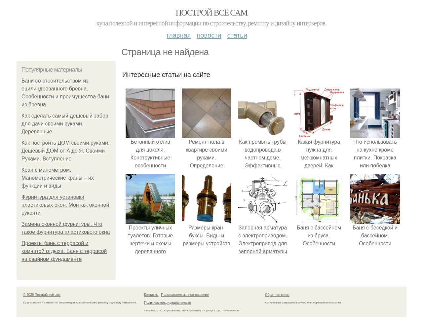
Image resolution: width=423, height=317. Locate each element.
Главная (179, 35)
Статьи (237, 35)
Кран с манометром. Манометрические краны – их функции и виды (57, 178)
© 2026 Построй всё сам (41, 295)
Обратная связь (277, 295)
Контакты (151, 295)
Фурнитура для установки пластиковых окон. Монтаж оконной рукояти (65, 205)
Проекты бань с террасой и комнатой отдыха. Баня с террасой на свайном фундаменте (64, 251)
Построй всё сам (211, 13)
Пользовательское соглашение (185, 295)
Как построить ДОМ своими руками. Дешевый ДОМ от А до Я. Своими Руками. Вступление (65, 150)
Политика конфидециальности (167, 302)
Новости (209, 35)
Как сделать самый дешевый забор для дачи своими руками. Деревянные (64, 123)
